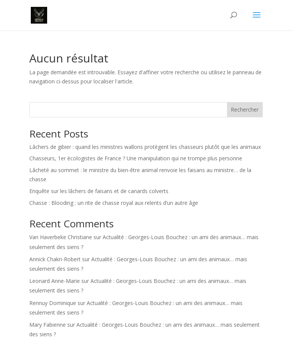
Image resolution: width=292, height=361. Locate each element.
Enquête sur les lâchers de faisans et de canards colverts (98, 191)
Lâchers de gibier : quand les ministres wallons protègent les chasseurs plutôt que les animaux (145, 146)
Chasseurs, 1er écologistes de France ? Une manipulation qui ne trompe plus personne (135, 158)
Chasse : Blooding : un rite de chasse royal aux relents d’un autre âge (113, 202)
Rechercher (245, 109)
